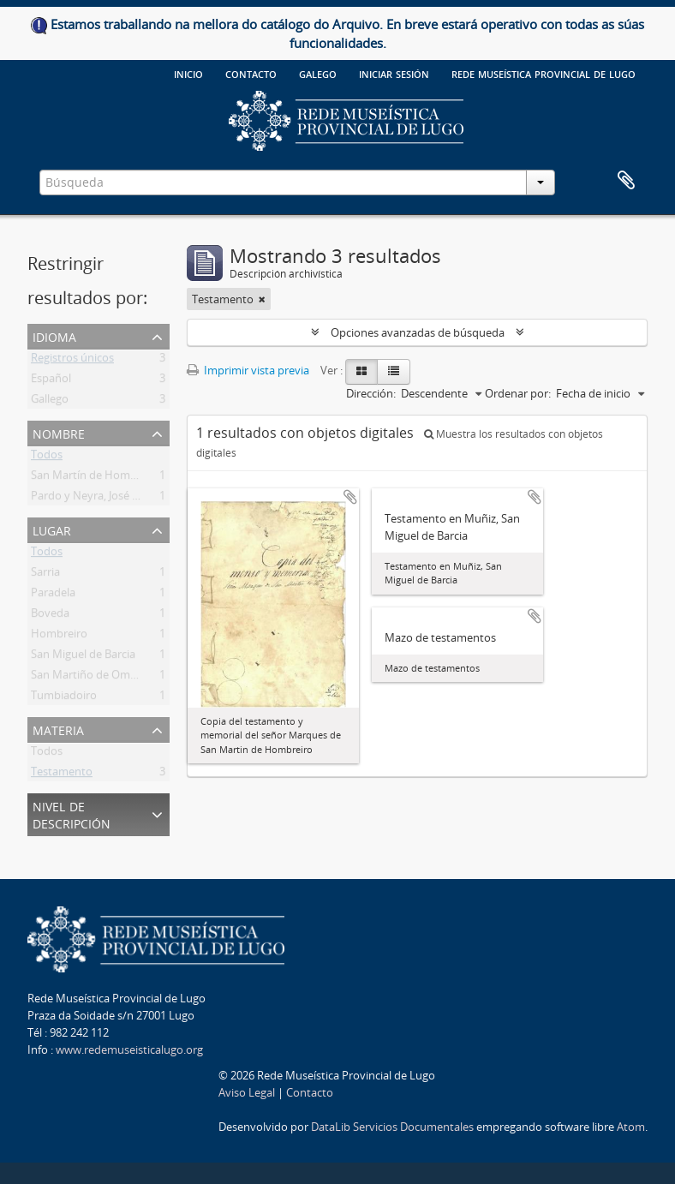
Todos (47, 457)
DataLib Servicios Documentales (392, 1126)
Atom (631, 1126)
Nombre (59, 432)
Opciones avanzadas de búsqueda (417, 332)
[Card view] (361, 372)
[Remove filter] (262, 299)
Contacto (251, 72)
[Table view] (393, 372)
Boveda (50, 616)
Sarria (45, 575)
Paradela (53, 595)
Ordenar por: (518, 393)
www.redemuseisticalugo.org (129, 1049)
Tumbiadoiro (64, 698)
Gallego (50, 402)
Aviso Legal (246, 1092)
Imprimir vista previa (248, 370)
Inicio (188, 72)
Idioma (54, 335)
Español (51, 381)
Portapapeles (626, 180)
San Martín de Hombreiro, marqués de (129, 478)
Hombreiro (59, 636)
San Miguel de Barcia (83, 657)
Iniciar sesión (394, 72)
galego (318, 72)
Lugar (52, 529)
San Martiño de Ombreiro (96, 677)
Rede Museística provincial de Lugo (543, 72)
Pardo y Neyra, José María (96, 498)
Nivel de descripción (72, 813)
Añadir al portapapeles (350, 496)
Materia (58, 728)
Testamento (62, 774)
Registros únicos (72, 360)
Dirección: (371, 393)
